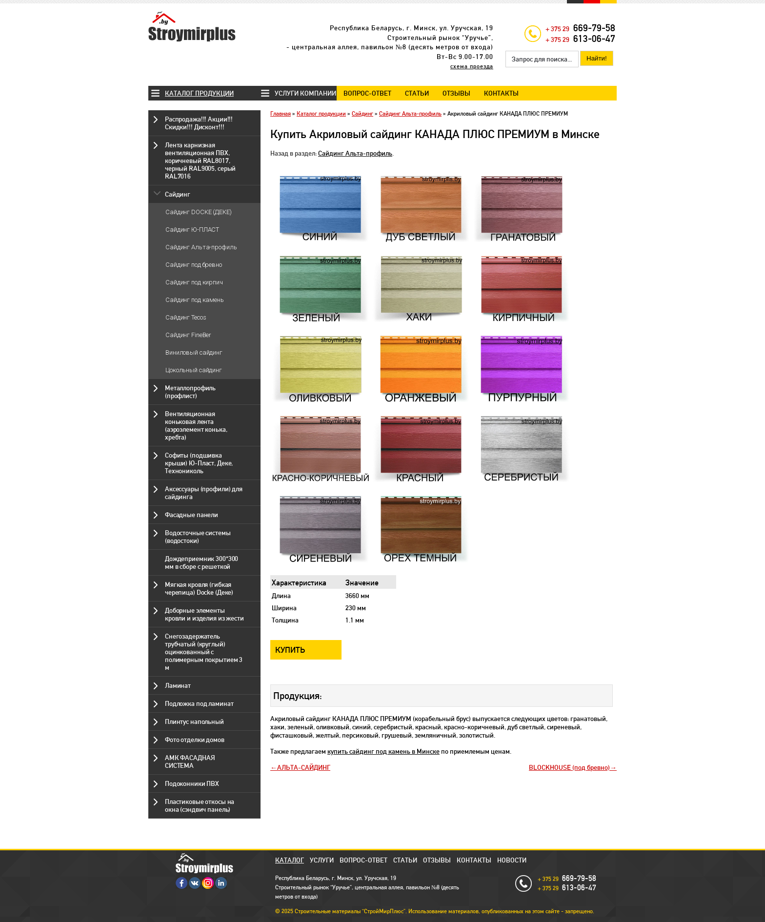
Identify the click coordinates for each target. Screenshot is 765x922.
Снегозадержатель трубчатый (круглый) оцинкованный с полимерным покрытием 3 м (203, 651)
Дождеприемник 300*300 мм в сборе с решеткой (201, 562)
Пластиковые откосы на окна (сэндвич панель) (199, 805)
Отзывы (456, 93)
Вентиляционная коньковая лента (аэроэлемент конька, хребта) (196, 425)
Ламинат (178, 685)
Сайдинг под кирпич (194, 282)
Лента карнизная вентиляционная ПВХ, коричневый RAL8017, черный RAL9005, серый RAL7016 (200, 160)
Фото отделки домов (194, 739)
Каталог (289, 860)
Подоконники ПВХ (192, 783)
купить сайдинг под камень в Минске (383, 751)
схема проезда (471, 66)
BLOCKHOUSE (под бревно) (569, 767)
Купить (290, 650)
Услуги (322, 860)
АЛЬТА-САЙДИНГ (303, 767)
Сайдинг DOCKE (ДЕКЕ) (198, 212)
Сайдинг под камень (194, 299)
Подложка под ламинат (199, 703)
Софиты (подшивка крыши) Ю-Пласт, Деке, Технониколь (199, 463)
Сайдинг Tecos (185, 317)
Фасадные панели (191, 515)
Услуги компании (305, 93)
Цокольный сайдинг (193, 370)
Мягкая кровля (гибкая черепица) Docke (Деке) (199, 588)
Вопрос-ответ (367, 93)
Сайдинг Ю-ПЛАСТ (192, 229)
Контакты (501, 93)
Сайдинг (177, 194)
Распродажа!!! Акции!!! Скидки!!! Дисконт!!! (199, 123)
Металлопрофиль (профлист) (190, 392)
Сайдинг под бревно (193, 264)
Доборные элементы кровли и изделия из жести (204, 614)
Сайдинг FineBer (188, 335)
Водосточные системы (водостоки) (198, 536)
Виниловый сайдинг (193, 352)
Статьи (417, 93)
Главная (280, 113)
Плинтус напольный (194, 721)
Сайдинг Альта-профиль (201, 247)
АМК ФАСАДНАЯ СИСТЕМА (190, 761)
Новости (511, 860)
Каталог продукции (199, 93)
